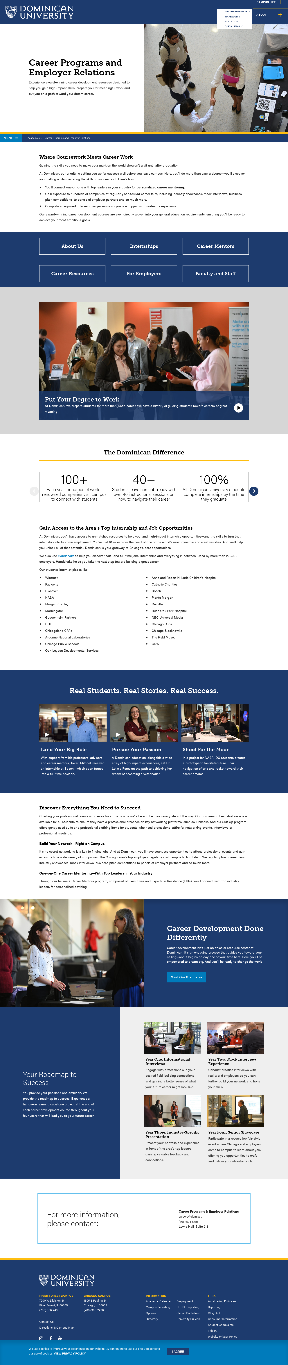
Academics (146, 17)
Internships (144, 247)
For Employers (144, 276)
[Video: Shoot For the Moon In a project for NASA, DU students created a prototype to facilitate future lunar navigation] (215, 743)
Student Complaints (221, 1328)
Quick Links (236, 6)
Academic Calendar (158, 1304)
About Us (72, 247)
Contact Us (46, 1325)
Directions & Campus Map (56, 1331)
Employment (185, 1304)
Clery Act (214, 1316)
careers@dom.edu (192, 1219)
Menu (11, 138)
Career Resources (72, 276)
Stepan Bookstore (188, 1316)
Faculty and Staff (215, 276)
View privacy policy (70, 1353)
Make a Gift (185, 6)
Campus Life (251, 17)
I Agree (178, 1351)
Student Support (217, 17)
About (277, 17)
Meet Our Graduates (186, 980)
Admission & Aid (179, 17)
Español (263, 6)
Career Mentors (215, 247)
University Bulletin (188, 1322)
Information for (152, 6)
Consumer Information (222, 1322)
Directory (152, 1322)
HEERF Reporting (188, 1310)
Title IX (212, 1334)
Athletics (210, 6)
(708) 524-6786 (190, 1224)
